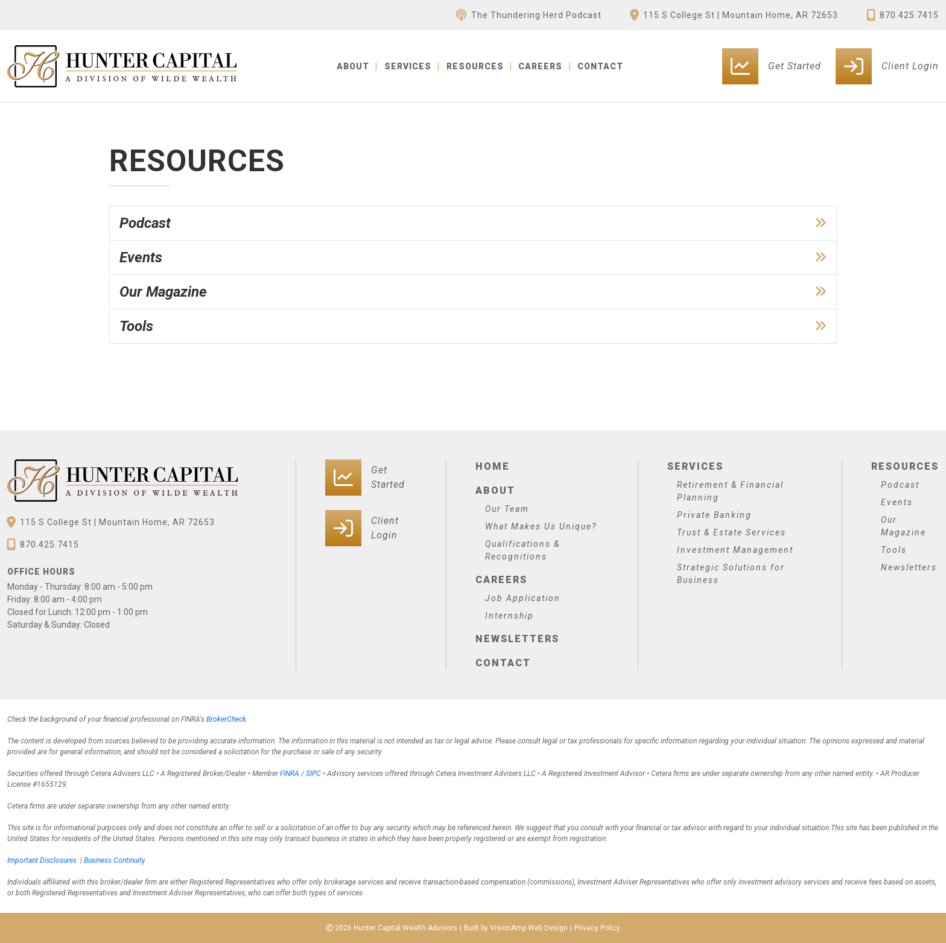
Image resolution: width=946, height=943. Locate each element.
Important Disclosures (42, 860)
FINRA (289, 773)
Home (492, 466)
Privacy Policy (597, 928)
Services (695, 466)
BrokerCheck (226, 719)
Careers (501, 579)
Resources (905, 466)
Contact (503, 663)
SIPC (313, 773)
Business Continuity (114, 860)
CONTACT (600, 66)
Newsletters (517, 639)
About (495, 490)
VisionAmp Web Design (529, 928)
